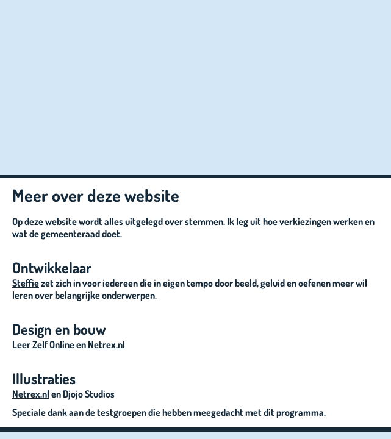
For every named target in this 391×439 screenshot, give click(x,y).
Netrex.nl (106, 344)
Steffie (25, 283)
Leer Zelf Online (43, 344)
